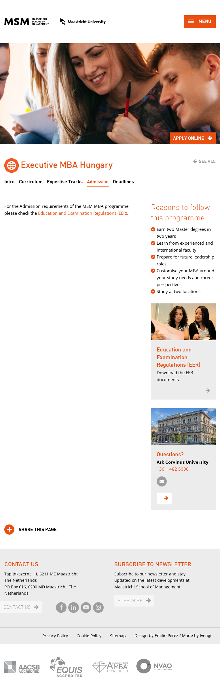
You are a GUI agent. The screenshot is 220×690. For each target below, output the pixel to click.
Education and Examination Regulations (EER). (83, 213)
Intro (9, 182)
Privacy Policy (55, 635)
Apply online (188, 138)
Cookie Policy (89, 635)
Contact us (17, 607)
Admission (98, 182)
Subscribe (130, 600)
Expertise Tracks (65, 182)
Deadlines (123, 182)
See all (207, 161)
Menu (199, 22)
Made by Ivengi (196, 635)
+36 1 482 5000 (173, 469)
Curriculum (31, 182)
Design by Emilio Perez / (158, 635)
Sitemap (118, 635)
